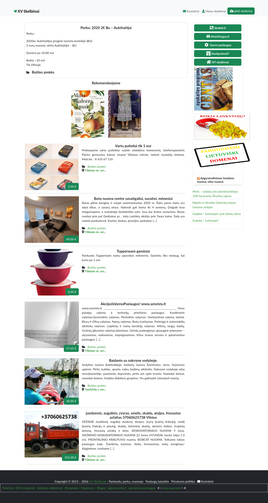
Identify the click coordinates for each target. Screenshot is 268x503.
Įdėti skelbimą (241, 11)
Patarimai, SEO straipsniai (18, 488)
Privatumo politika (183, 481)
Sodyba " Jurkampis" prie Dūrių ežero (217, 213)
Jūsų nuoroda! (172, 488)
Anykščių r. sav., (95, 389)
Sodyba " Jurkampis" (206, 220)
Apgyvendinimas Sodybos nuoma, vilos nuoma (215, 179)
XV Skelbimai (26, 11)
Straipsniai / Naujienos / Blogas (85, 488)
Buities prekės (96, 166)
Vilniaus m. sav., (95, 170)
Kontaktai (191, 11)
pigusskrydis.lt (117, 488)
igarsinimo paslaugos (142, 488)
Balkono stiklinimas (50, 488)
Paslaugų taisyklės (158, 481)
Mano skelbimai (214, 11)
